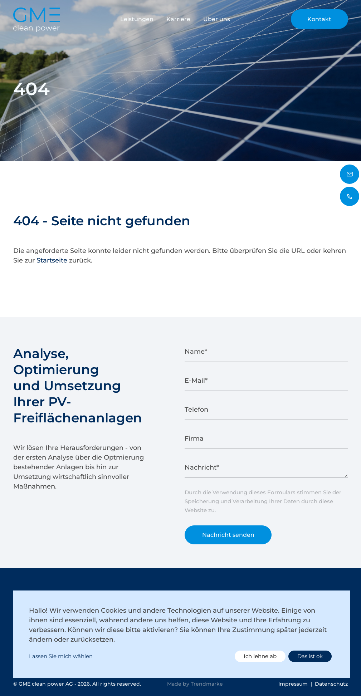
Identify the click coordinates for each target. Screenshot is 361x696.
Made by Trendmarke (195, 684)
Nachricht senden (228, 538)
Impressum (293, 684)
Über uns (216, 19)
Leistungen (136, 19)
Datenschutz (331, 684)
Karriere (178, 19)
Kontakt (319, 19)
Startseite (51, 260)
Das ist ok (310, 656)
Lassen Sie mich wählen (61, 656)
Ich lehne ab (260, 656)
